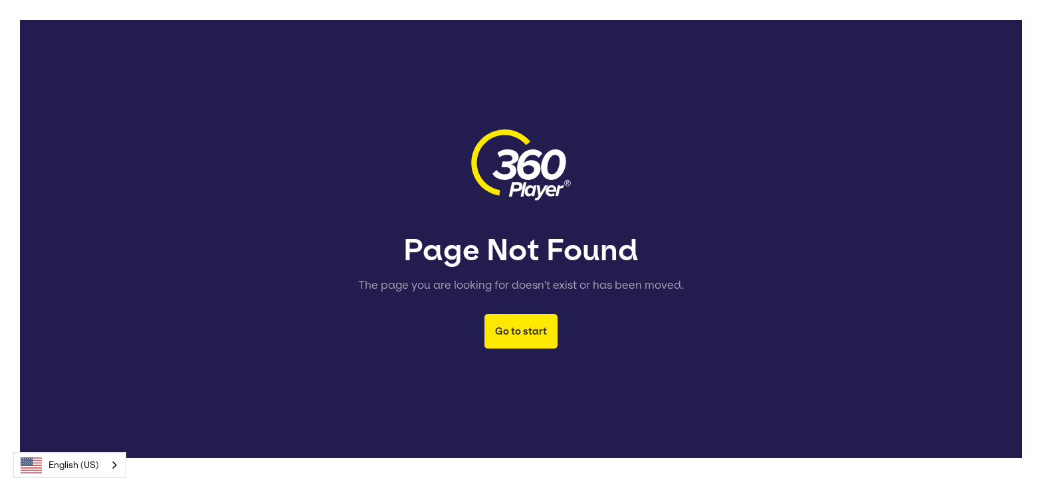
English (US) (60, 465)
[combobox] (69, 465)
